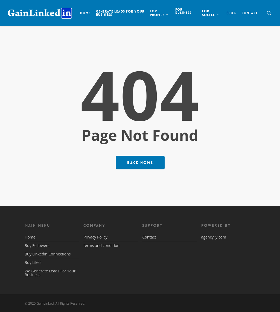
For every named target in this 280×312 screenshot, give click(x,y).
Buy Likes (33, 262)
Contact (149, 237)
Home (30, 237)
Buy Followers (37, 245)
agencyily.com (213, 237)
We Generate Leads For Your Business (50, 272)
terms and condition (101, 245)
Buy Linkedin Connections (48, 254)
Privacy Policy (95, 237)
